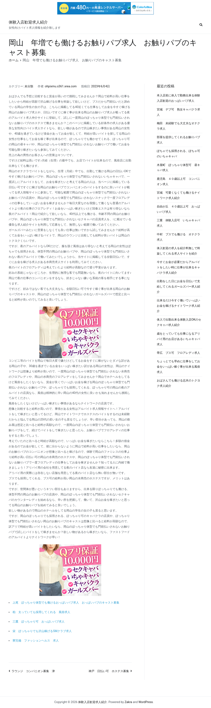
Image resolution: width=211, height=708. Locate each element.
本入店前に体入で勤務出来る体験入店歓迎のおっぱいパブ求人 (178, 98)
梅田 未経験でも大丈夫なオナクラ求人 (178, 126)
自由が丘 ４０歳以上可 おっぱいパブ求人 (178, 209)
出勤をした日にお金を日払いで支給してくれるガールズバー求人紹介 (178, 286)
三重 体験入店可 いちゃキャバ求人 (178, 223)
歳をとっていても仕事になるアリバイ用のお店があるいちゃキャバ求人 (178, 339)
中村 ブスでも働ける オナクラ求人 (178, 237)
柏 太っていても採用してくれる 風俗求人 (41, 612)
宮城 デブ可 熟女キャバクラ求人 (178, 112)
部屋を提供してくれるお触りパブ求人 (178, 139)
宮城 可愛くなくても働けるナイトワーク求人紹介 (178, 195)
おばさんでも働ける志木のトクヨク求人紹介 (178, 383)
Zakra (128, 702)
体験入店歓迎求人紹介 (28, 22)
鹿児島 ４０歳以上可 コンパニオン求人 (178, 181)
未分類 (29, 86)
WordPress (145, 702)
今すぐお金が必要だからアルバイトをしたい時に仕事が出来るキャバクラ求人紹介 (178, 267)
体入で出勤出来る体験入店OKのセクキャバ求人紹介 (179, 322)
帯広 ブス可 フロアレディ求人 (178, 353)
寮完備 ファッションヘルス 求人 (36, 640)
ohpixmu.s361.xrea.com (61, 86)
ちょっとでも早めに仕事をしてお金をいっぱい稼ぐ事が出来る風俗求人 (178, 367)
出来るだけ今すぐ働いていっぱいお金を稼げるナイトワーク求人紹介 (178, 306)
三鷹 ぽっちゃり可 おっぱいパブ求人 (38, 621)
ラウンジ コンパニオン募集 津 (33, 671)
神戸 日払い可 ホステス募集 (109, 671)
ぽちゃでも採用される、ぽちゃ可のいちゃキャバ (178, 153)
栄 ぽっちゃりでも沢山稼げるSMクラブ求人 (42, 631)
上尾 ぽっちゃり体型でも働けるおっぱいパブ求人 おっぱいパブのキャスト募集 (66, 602)
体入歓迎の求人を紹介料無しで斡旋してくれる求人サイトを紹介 (178, 250)
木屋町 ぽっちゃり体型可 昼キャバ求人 (178, 167)
